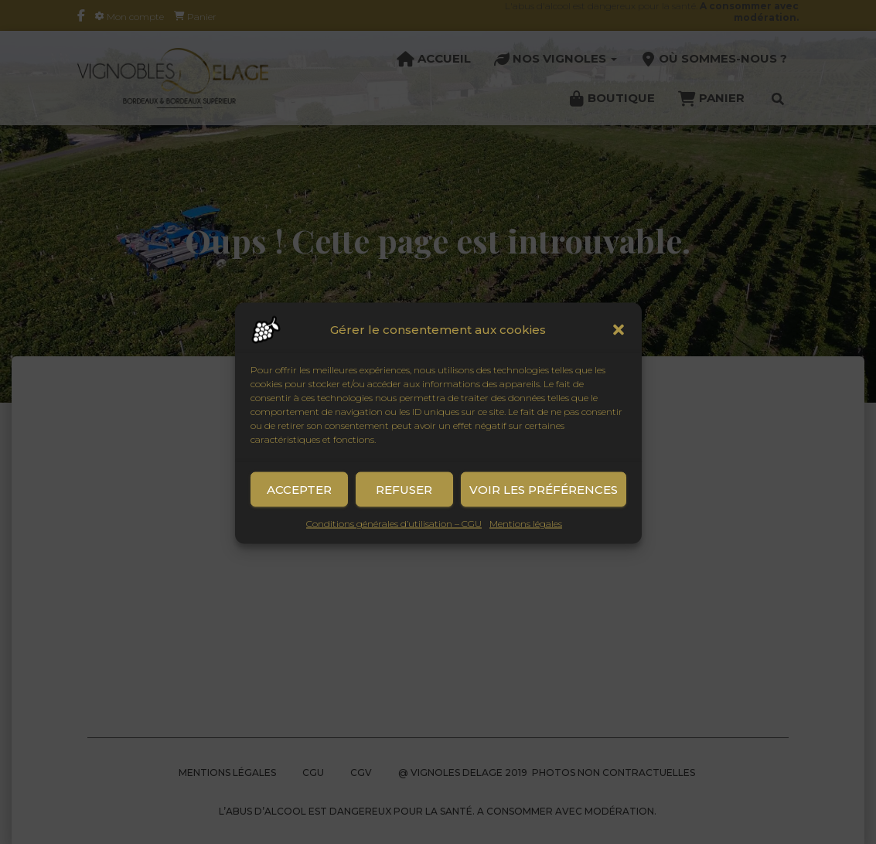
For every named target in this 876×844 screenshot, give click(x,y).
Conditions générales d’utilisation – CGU (394, 535)
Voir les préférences (543, 501)
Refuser (404, 501)
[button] (618, 341)
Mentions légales (525, 535)
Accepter (299, 501)
